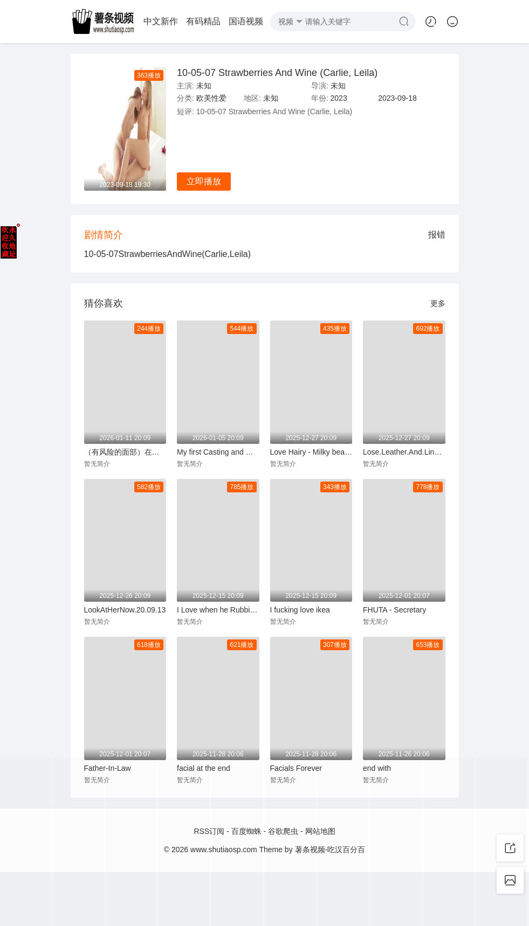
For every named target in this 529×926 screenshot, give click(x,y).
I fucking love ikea (300, 609)
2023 (339, 98)
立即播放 (204, 181)
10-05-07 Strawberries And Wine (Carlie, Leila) (277, 72)
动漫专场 (154, 21)
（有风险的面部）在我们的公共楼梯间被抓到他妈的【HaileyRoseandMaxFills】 (125, 452)
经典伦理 (197, 21)
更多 (437, 303)
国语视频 (111, 21)
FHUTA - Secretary (394, 609)
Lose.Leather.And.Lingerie (404, 452)
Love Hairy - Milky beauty (311, 452)
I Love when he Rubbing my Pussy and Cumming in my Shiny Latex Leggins (218, 609)
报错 (436, 234)
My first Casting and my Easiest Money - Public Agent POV (218, 452)
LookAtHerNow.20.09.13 (125, 609)
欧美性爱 (239, 21)
